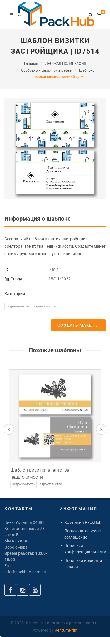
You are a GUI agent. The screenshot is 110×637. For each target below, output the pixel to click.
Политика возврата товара (83, 563)
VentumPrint (66, 630)
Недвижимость (17, 306)
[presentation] (9, 429)
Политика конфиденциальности (85, 548)
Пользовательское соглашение (82, 534)
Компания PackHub (82, 522)
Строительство (45, 306)
